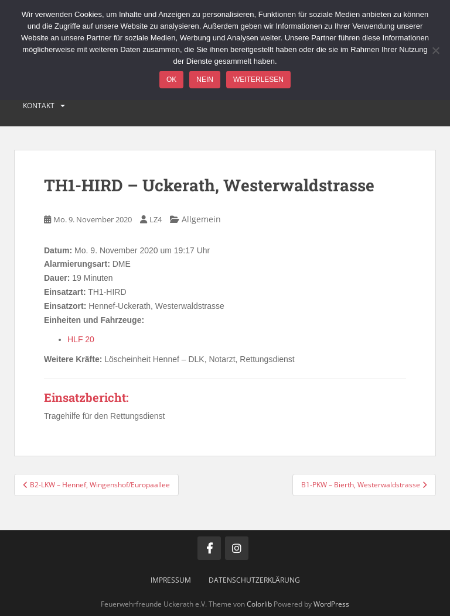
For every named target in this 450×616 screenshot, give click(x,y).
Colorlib (259, 604)
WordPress (331, 604)
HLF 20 (80, 339)
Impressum (171, 580)
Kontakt (38, 106)
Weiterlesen (258, 79)
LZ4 (155, 219)
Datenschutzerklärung (254, 580)
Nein (204, 79)
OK (171, 79)
